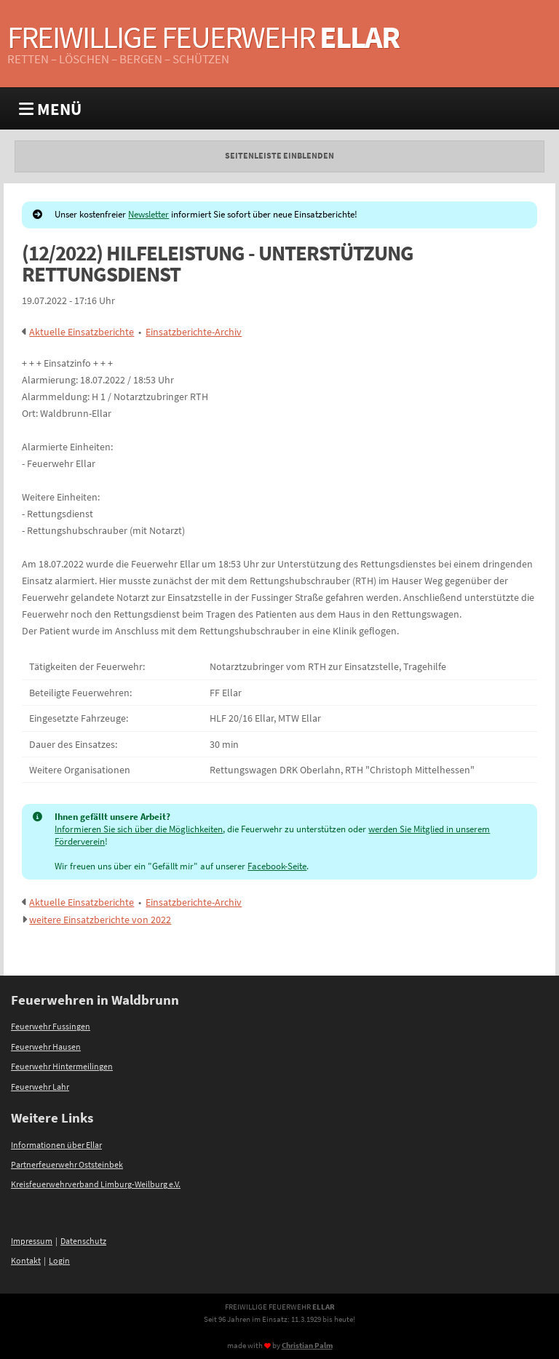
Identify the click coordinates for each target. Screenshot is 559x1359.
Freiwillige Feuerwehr (203, 37)
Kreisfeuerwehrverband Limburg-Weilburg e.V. (96, 1184)
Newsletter (148, 214)
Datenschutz (83, 1241)
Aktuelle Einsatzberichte (81, 331)
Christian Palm (307, 1345)
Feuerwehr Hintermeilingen (62, 1066)
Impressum (31, 1241)
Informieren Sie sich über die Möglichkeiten (139, 829)
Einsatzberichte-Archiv (194, 331)
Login (59, 1261)
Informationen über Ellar (56, 1145)
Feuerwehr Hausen (46, 1047)
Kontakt (26, 1261)
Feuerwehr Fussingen (50, 1026)
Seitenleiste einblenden (279, 156)
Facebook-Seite (276, 866)
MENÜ (50, 108)
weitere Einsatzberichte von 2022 (100, 919)
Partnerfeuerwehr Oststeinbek (67, 1165)
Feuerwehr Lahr (40, 1087)
